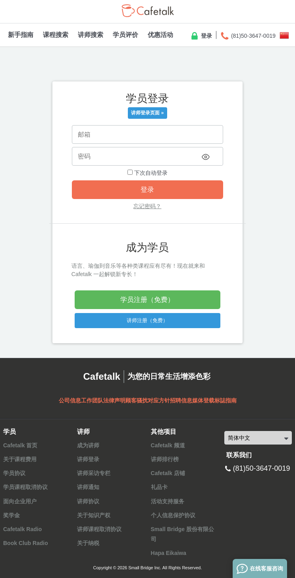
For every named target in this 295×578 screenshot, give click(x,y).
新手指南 (20, 34)
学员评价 (125, 34)
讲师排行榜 (165, 459)
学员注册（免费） (147, 299)
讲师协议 (88, 501)
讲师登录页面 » (147, 113)
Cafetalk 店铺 (168, 473)
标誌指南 (225, 400)
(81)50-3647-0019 (248, 36)
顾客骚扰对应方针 (147, 400)
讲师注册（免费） (147, 320)
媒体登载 (203, 400)
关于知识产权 (93, 515)
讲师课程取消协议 (99, 529)
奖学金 (11, 515)
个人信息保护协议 (173, 515)
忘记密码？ (147, 206)
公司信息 (70, 400)
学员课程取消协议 (25, 487)
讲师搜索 (90, 34)
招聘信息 (181, 400)
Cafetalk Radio (22, 529)
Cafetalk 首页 (20, 445)
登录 (201, 36)
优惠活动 (160, 34)
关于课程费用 (20, 459)
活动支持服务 (167, 501)
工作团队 (92, 400)
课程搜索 (55, 34)
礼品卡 (159, 487)
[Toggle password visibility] (206, 157)
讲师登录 (88, 459)
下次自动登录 (147, 173)
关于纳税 (88, 543)
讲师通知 (88, 487)
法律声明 (114, 400)
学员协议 (14, 473)
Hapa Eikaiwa (169, 553)
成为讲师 (88, 445)
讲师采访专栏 (93, 473)
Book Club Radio (25, 543)
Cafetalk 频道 (168, 445)
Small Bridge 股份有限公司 (182, 534)
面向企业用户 (20, 501)
